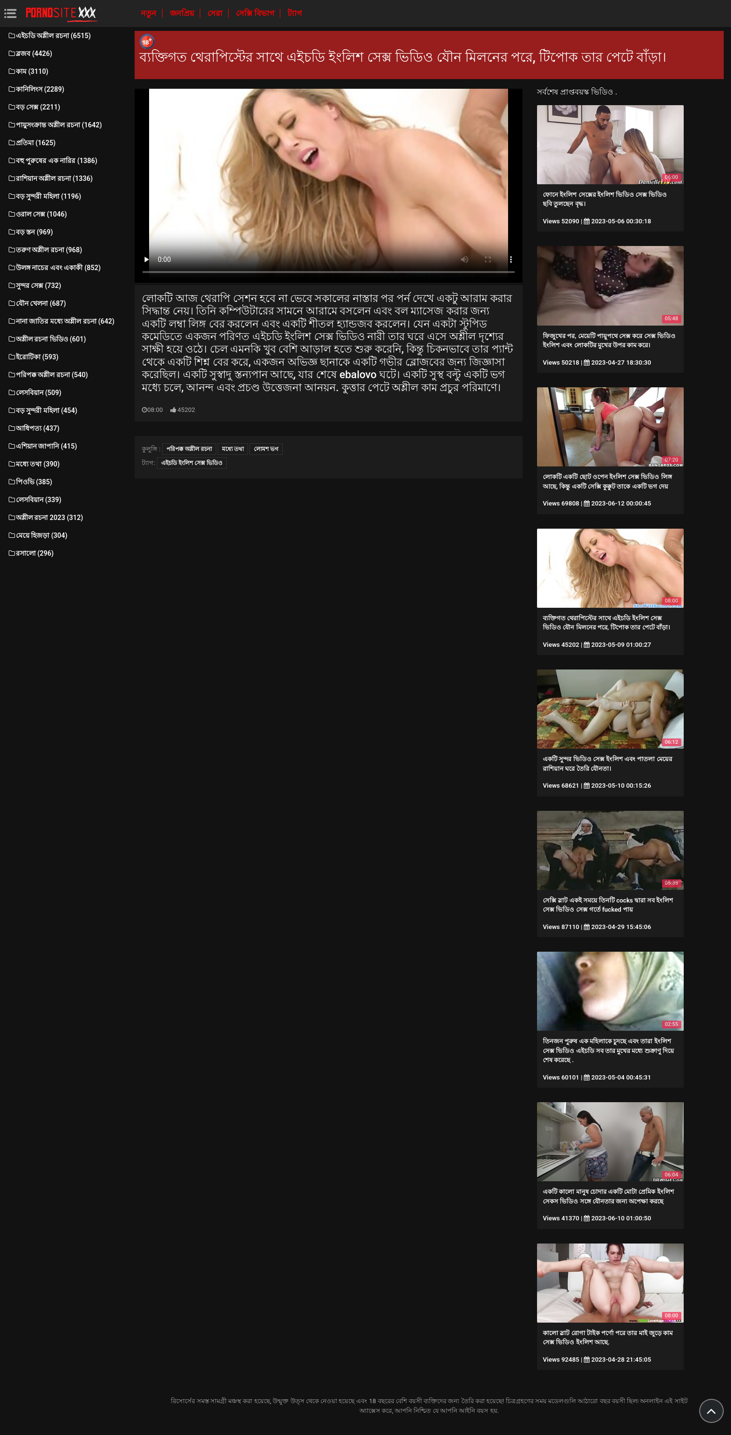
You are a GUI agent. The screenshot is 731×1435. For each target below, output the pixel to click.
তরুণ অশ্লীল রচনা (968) (44, 250)
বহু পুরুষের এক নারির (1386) (52, 160)
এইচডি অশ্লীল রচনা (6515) (49, 36)
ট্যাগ (295, 13)
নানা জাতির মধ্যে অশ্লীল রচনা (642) (60, 321)
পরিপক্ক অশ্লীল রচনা (189, 449)
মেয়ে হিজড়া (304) (37, 535)
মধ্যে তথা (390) (33, 464)
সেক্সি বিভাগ (256, 13)
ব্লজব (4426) (29, 53)
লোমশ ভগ (266, 449)
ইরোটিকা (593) (32, 357)
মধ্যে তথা (233, 449)
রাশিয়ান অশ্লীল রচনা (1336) (50, 178)
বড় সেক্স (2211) (33, 107)
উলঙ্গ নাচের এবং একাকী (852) (54, 268)
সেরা (215, 13)
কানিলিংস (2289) (35, 89)
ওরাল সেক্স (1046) (37, 214)
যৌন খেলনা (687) (36, 303)
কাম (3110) (27, 71)
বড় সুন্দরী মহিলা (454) (42, 410)
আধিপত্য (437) (33, 428)
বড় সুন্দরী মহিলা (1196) (44, 196)
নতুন (149, 13)
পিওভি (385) (29, 482)
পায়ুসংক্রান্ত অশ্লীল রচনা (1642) (54, 125)
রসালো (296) (30, 553)
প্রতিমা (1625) (31, 143)
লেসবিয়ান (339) (34, 500)
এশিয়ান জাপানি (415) (42, 446)
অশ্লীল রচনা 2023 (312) (45, 517)
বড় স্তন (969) (30, 232)
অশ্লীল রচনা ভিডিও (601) (46, 339)
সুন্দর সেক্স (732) (34, 285)
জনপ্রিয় (183, 13)
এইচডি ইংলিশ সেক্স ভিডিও (191, 463)
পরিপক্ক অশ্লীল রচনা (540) (47, 375)
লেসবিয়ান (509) (34, 392)
